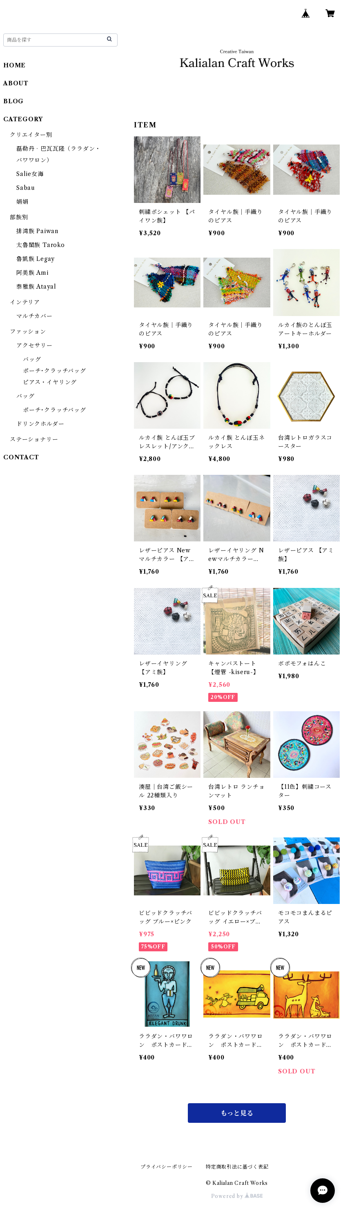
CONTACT (21, 457)
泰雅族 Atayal (36, 286)
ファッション (28, 331)
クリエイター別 (31, 134)
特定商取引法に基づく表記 (237, 1167)
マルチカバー (34, 316)
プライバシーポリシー (166, 1167)
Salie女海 (30, 174)
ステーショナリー (34, 439)
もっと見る (236, 1113)
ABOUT (16, 83)
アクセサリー (34, 345)
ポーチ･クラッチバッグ (54, 370)
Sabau (25, 187)
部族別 (19, 217)
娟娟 (22, 201)
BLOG (13, 101)
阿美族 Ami (32, 272)
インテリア (25, 302)
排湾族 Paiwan (37, 231)
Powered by (237, 1196)
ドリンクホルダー (40, 423)
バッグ (32, 359)
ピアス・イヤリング (50, 382)
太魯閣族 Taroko (40, 245)
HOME (14, 65)
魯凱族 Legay (35, 259)
